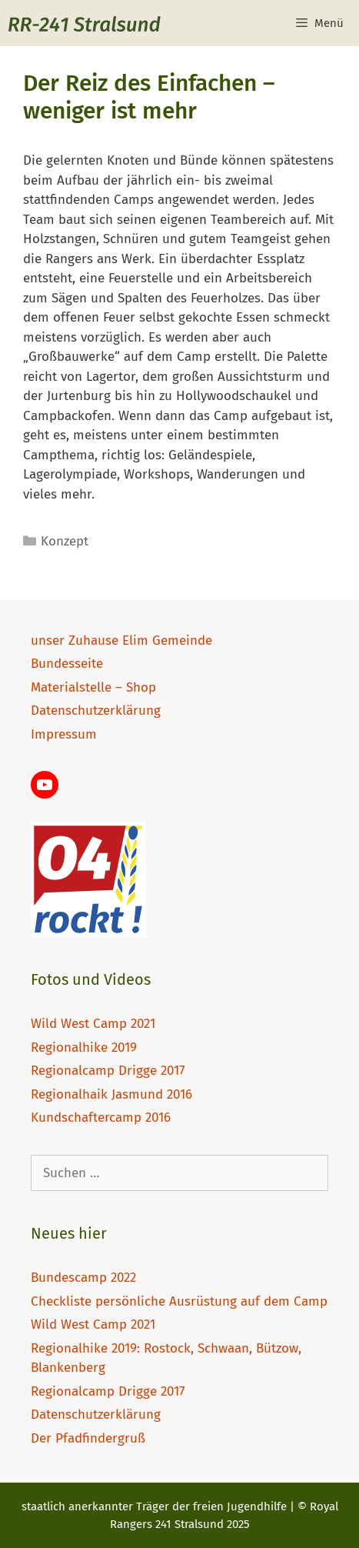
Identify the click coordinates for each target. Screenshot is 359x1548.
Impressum (64, 734)
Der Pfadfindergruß (88, 1438)
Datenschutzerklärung (96, 710)
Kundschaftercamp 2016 (101, 1117)
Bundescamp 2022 (83, 1277)
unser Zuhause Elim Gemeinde (121, 640)
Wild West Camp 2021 (93, 1024)
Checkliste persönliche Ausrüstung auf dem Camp (179, 1301)
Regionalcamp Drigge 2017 (108, 1071)
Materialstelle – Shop (93, 687)
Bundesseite (67, 664)
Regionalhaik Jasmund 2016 (111, 1094)
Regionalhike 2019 (84, 1047)
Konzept (64, 541)
